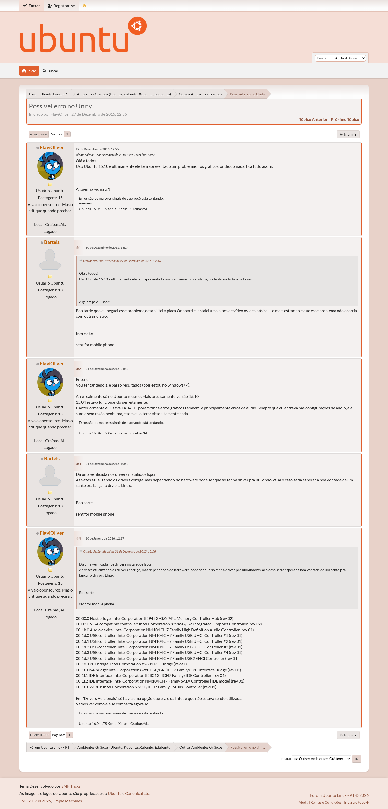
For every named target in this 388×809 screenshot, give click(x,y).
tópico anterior (313, 119)
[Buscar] (336, 58)
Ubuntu (115, 793)
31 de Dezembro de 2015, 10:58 (107, 463)
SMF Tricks (70, 786)
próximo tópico (345, 119)
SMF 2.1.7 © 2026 (35, 800)
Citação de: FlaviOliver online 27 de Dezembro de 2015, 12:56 (122, 261)
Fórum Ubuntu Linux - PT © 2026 (339, 795)
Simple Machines (67, 800)
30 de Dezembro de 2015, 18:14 (107, 247)
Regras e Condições (326, 802)
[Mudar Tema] (84, 5)
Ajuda (303, 802)
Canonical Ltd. (137, 793)
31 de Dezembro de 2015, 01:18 (107, 368)
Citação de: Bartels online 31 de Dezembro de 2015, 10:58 (119, 551)
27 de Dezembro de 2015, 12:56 (97, 149)
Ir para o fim (38, 134)
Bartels (52, 242)
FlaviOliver (52, 147)
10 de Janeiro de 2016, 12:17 (105, 538)
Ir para (285, 758)
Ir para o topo (39, 734)
